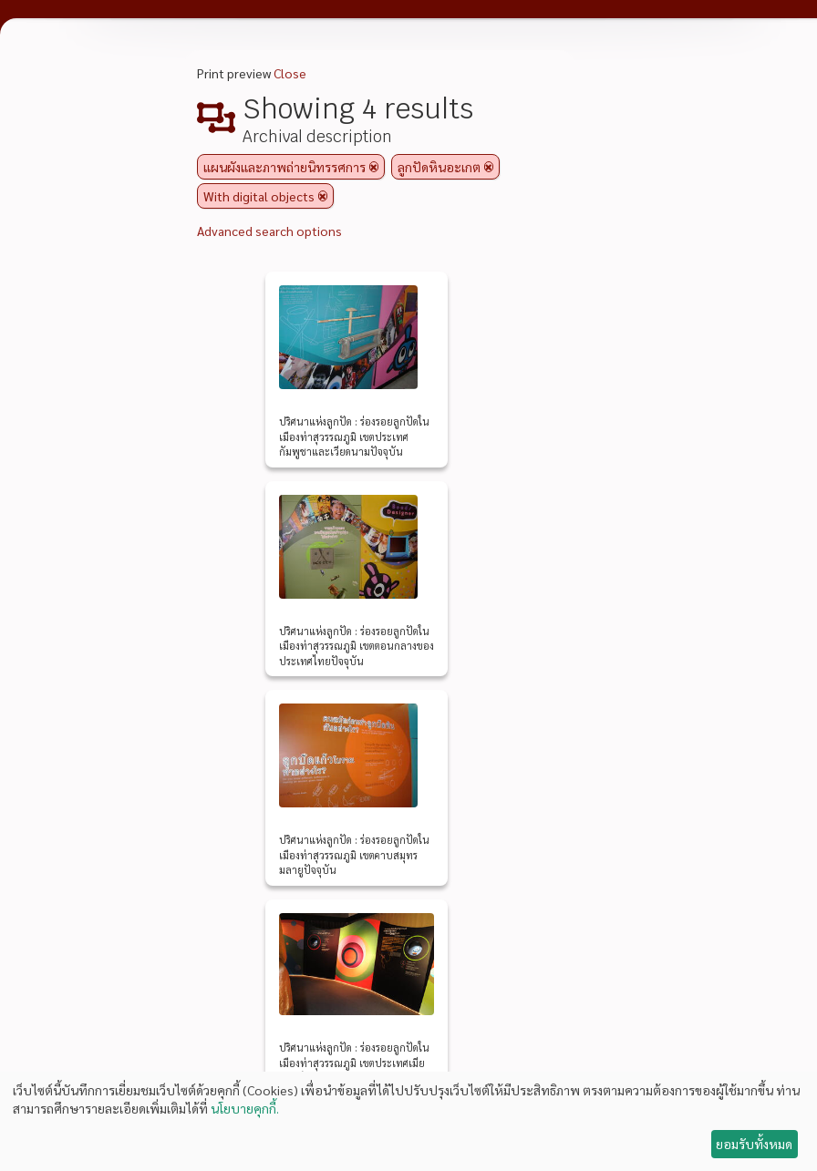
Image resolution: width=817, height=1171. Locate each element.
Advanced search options (269, 230)
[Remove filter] (373, 167)
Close (290, 73)
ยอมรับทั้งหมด (754, 1143)
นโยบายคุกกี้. (245, 1108)
